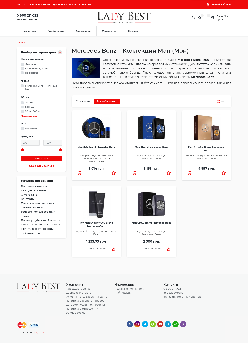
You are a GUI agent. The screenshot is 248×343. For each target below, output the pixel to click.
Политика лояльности (129, 288)
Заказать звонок (27, 19)
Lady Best (38, 332)
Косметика (29, 31)
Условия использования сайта (86, 296)
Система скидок (40, 4)
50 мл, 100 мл (33, 111)
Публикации (123, 292)
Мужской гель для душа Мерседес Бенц (96, 233)
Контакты (85, 4)
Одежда (133, 31)
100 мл (29, 102)
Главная (21, 42)
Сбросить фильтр (41, 165)
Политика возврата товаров (85, 300)
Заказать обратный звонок (182, 296)
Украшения (109, 31)
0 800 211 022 (27, 15)
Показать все (29, 116)
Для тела (30, 64)
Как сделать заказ (78, 288)
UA (18, 4)
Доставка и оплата (64, 4)
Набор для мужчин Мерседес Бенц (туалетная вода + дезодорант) (96, 158)
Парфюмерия (55, 31)
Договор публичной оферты (85, 304)
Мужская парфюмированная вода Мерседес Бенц (206, 157)
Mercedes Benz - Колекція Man (41, 87)
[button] (113, 172)
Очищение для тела (37, 68)
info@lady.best (173, 292)
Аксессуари (83, 31)
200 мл (29, 106)
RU (23, 4)
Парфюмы (31, 72)
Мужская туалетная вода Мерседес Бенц (151, 157)
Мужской (31, 128)
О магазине (74, 284)
